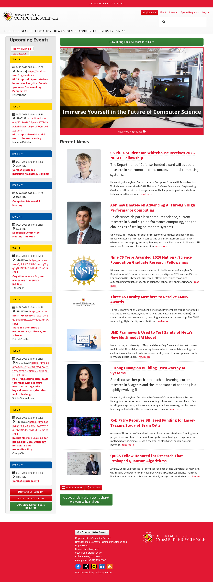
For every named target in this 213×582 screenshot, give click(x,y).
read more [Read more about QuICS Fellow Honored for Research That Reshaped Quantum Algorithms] (194, 476)
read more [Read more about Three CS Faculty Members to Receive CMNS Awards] (163, 321)
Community (87, 31)
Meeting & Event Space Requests (30, 506)
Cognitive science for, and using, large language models (28, 279)
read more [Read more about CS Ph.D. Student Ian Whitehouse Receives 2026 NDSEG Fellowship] (147, 194)
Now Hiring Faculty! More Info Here (131, 42)
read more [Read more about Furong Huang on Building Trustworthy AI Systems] (176, 409)
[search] (182, 22)
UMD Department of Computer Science (30, 16)
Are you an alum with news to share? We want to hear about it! (86, 499)
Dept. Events (23, 48)
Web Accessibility (84, 572)
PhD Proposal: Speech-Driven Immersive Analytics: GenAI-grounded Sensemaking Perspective (30, 85)
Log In (205, 12)
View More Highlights (132, 131)
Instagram (94, 566)
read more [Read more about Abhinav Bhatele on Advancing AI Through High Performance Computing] (161, 246)
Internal (173, 12)
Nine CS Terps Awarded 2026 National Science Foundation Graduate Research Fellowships (151, 260)
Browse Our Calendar (30, 491)
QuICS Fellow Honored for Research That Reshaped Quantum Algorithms (146, 458)
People (9, 31)
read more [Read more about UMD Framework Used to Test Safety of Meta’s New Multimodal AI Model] (144, 356)
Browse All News (72, 487)
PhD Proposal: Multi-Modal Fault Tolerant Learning (28, 136)
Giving (121, 31)
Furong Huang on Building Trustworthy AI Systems (147, 370)
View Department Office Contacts (92, 532)
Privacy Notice (103, 572)
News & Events (65, 31)
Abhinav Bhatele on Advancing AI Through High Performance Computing (152, 207)
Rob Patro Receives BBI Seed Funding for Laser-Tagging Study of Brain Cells (152, 423)
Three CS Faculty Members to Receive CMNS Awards (149, 299)
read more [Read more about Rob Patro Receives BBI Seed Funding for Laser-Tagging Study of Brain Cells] (128, 444)
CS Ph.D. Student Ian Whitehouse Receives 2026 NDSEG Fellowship (152, 155)
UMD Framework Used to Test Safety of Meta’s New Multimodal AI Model (151, 335)
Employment (149, 12)
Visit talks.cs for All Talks (30, 498)
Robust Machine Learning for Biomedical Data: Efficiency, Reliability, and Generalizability (30, 443)
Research (25, 31)
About (163, 12)
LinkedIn (102, 566)
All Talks (20, 53)
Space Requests (190, 12)
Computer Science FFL (25, 480)
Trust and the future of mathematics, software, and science (29, 331)
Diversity (106, 31)
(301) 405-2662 (97, 560)
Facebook (78, 566)
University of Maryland (106, 3)
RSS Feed (93, 487)
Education (43, 31)
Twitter (86, 566)
